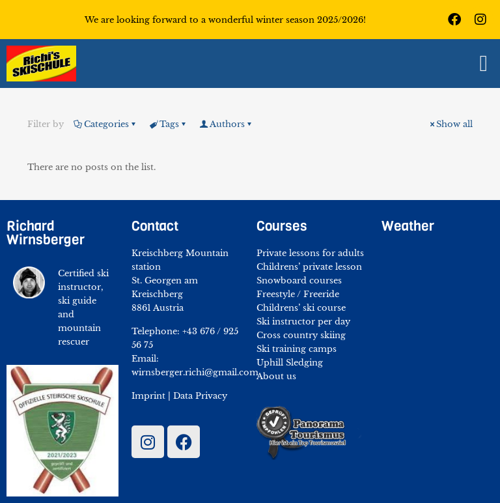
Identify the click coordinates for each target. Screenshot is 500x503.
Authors (226, 124)
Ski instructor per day (303, 321)
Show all (450, 124)
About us (276, 376)
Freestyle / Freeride (298, 294)
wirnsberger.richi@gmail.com (195, 372)
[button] (483, 63)
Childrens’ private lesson (309, 266)
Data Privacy (200, 395)
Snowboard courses (299, 280)
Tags (168, 124)
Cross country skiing (301, 335)
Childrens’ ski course (301, 307)
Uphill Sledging (290, 362)
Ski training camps (297, 348)
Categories (105, 124)
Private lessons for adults (310, 253)
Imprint (148, 395)
